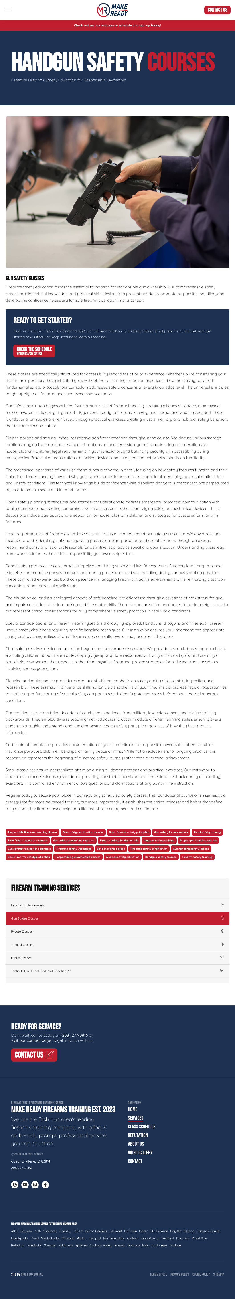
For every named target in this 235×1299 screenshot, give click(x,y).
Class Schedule (141, 1126)
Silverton (50, 1245)
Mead (35, 1238)
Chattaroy (50, 1231)
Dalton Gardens (96, 1231)
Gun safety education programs (73, 840)
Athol (14, 1231)
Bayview (27, 1231)
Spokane (81, 1245)
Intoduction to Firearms (117, 905)
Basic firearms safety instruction (29, 857)
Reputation (138, 1135)
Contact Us (217, 10)
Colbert (78, 1231)
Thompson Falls (137, 1245)
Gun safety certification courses (83, 832)
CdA (38, 1231)
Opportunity (149, 1238)
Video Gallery (140, 1152)
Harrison (162, 1231)
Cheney (64, 1231)
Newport (95, 1238)
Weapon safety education (122, 857)
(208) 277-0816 (74, 1035)
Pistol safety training (207, 832)
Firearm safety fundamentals (119, 840)
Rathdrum (18, 1245)
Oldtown (133, 1238)
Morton (81, 1238)
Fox (31, 1274)
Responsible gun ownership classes (77, 857)
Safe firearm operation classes (28, 840)
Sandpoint (35, 1245)
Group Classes (117, 958)
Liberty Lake (19, 1238)
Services (135, 1118)
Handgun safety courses (160, 857)
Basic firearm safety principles (129, 832)
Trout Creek (159, 1245)
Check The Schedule (34, 350)
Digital (38, 1274)
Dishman (130, 1231)
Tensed (119, 1245)
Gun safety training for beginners (29, 848)
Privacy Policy (179, 1274)
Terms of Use (158, 1274)
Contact (135, 1161)
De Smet (115, 1231)
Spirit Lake (66, 1245)
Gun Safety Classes (117, 918)
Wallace (175, 1245)
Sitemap (218, 1274)
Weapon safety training (159, 840)
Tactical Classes (117, 945)
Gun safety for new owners (171, 832)
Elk (152, 1231)
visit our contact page (31, 1040)
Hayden (175, 1231)
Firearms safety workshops (73, 848)
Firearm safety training (197, 857)
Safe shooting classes (111, 848)
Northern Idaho (114, 1238)
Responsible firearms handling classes (32, 832)
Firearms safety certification (148, 848)
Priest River (200, 1238)
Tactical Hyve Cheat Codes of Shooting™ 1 (117, 971)
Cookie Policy (201, 1274)
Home (132, 1109)
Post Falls (183, 1238)
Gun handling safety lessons (191, 848)
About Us (136, 1144)
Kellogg (189, 1231)
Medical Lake (50, 1238)
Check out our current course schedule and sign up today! (117, 25)
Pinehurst (167, 1238)
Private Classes (117, 932)
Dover (143, 1231)
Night (24, 1274)
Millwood (68, 1238)
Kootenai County (209, 1231)
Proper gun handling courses (198, 840)
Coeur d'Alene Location (27, 1154)
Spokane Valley (101, 1245)
